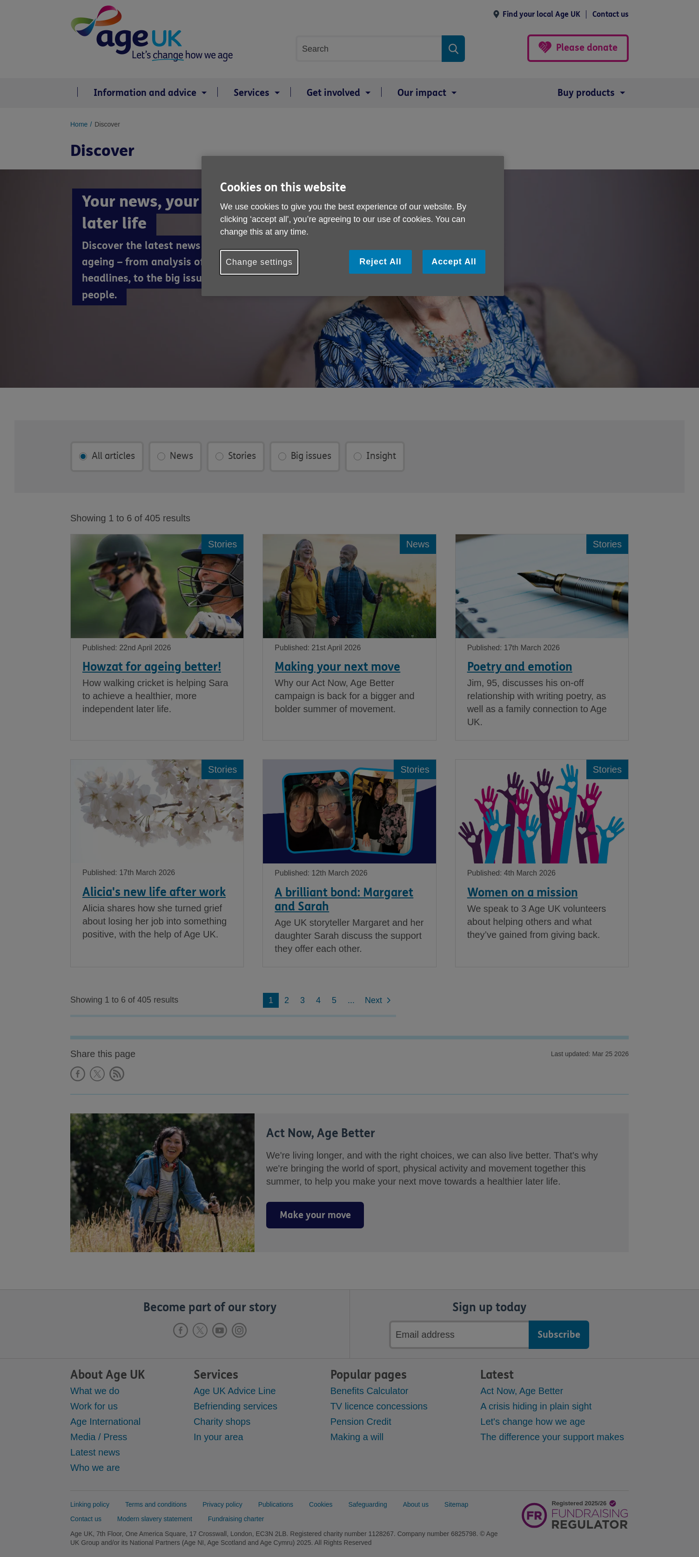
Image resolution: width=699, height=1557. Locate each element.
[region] (353, 226)
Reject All (380, 261)
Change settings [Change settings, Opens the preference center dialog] (259, 262)
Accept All (453, 261)
